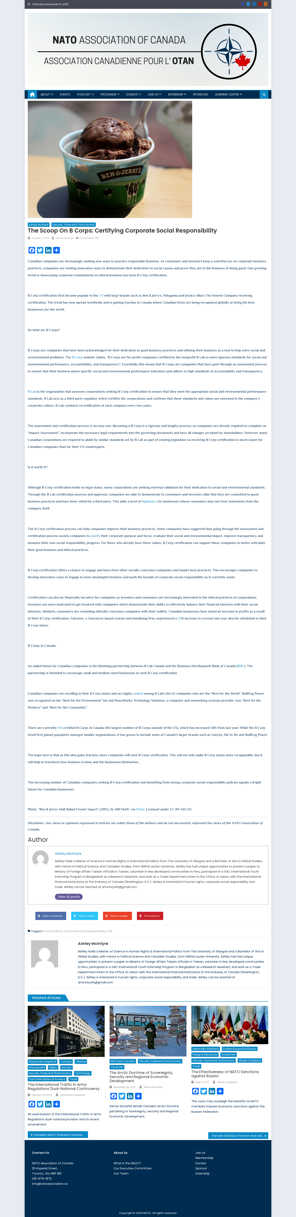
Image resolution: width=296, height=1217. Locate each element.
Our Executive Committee (132, 1168)
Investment (229, 1054)
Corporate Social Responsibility (85, 931)
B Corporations (52, 931)
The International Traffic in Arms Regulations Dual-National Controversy (63, 1086)
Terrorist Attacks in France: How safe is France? (240, 1136)
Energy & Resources (205, 1054)
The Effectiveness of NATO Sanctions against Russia (225, 1073)
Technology (82, 1073)
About (45, 94)
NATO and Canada (123, 1061)
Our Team (121, 1173)
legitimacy (149, 501)
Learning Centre (227, 94)
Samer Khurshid (153, 1087)
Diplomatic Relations (206, 1049)
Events (65, 94)
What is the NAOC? (127, 1163)
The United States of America (47, 1079)
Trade (73, 1079)
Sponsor (201, 1168)
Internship (175, 94)
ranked (138, 693)
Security (66, 1067)
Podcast (84, 94)
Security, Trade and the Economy (74, 224)
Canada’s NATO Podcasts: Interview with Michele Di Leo (61, 1135)
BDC (240, 666)
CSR (109, 931)
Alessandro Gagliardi (42, 1061)
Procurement (37, 1067)
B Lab (32, 391)
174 (60, 728)
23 (180, 618)
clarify (95, 536)
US (101, 295)
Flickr (140, 809)
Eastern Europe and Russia (239, 1049)
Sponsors (200, 94)
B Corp (77, 357)
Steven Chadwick (250, 1060)
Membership (204, 1158)
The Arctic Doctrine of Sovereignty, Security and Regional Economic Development (141, 1076)
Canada (66, 1061)
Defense (81, 1061)
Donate (132, 94)
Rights (53, 1067)
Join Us (153, 94)
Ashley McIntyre (38, 224)
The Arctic (117, 1067)
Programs (108, 94)
